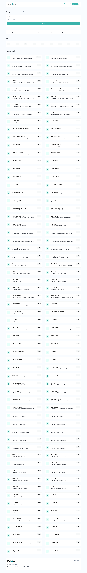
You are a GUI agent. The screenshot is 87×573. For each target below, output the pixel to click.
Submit (43, 23)
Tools (54, 4)
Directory (60, 4)
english (77, 560)
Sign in (67, 4)
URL (9, 16)
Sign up (75, 4)
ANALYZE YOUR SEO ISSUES (27, 567)
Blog (8, 567)
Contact (12, 567)
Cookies (17, 567)
